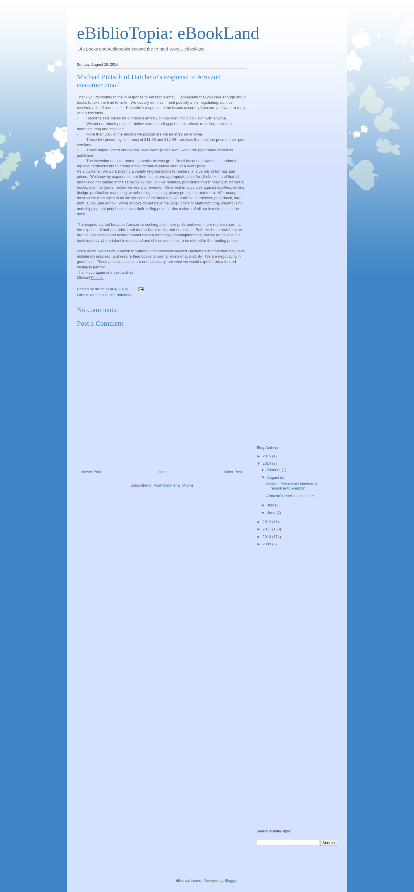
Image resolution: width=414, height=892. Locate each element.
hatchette (125, 295)
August (273, 477)
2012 (267, 522)
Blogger (231, 880)
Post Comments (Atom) (173, 485)
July (271, 505)
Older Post (233, 472)
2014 (267, 463)
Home (163, 472)
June (272, 512)
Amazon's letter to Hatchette (290, 496)
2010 (267, 536)
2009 (267, 544)
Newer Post (91, 472)
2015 (267, 456)
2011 (267, 529)
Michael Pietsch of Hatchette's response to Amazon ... (291, 486)
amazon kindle (102, 295)
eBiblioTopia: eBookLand (168, 33)
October (274, 470)
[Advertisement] (280, 152)
